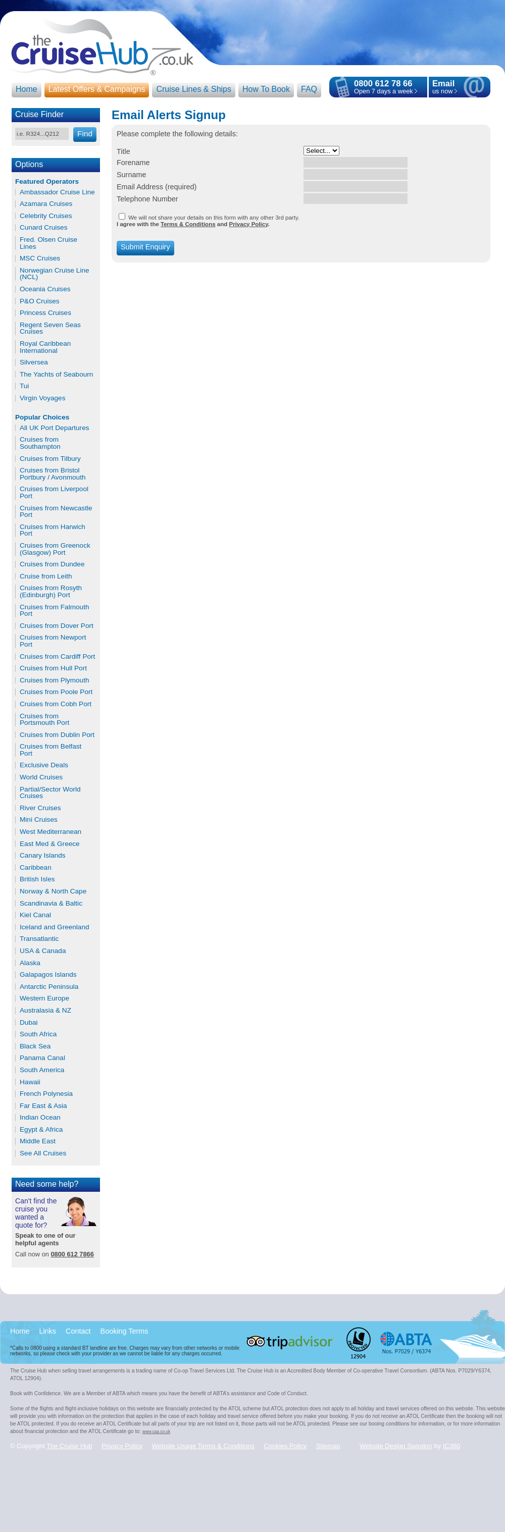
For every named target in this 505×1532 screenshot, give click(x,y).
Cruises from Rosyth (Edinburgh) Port (51, 591)
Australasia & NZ (45, 1010)
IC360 (452, 1446)
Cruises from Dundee (52, 564)
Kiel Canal (35, 915)
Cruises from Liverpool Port (54, 492)
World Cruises (41, 777)
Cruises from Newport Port (53, 641)
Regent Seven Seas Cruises (50, 328)
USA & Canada (43, 951)
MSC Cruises (40, 258)
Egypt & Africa (41, 1129)
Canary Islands (43, 855)
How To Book (266, 89)
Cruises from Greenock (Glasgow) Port (55, 549)
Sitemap (328, 1446)
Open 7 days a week (383, 91)
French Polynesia (46, 1093)
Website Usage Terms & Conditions (203, 1446)
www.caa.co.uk (156, 1431)
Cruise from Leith (46, 576)
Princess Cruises (45, 312)
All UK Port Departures (54, 428)
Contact (78, 1331)
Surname (131, 175)
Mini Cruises (39, 819)
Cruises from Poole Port (56, 692)
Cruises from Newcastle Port (56, 511)
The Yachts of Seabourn (56, 374)
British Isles (37, 879)
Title (123, 151)
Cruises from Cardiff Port (57, 656)
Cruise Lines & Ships (193, 89)
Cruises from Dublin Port (57, 734)
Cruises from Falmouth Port (54, 610)
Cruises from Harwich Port (52, 530)
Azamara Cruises (46, 203)
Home (26, 89)
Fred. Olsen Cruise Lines (48, 243)
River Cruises (40, 808)
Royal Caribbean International (45, 347)
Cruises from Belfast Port (50, 750)
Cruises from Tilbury (50, 458)
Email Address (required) (156, 187)
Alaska (30, 963)
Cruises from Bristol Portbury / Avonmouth (52, 474)
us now (443, 87)
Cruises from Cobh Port (55, 704)
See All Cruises (43, 1153)
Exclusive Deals (44, 765)
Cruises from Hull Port (53, 668)
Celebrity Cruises (46, 216)
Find (84, 133)
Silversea (34, 362)
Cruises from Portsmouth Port (44, 719)
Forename (133, 163)
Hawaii (30, 1082)
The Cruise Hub (69, 1446)
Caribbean (36, 867)
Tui (24, 386)
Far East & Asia (43, 1106)
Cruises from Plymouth (54, 680)
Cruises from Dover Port (56, 625)
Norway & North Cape (53, 891)
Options (29, 164)
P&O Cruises (40, 301)
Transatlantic (39, 938)
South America (42, 1070)
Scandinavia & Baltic (51, 903)
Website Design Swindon (396, 1446)
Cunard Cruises (43, 227)
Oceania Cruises (45, 289)
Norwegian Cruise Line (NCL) (54, 274)
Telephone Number (147, 199)
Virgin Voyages (42, 398)
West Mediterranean (50, 831)
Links (47, 1331)
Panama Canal (42, 1058)
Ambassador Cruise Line (57, 192)
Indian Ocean (40, 1117)
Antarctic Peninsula (49, 986)
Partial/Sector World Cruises (50, 793)
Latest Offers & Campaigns (96, 89)
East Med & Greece (50, 844)
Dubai (29, 1022)
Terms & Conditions (188, 224)
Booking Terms (124, 1331)
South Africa (38, 1034)
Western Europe (44, 998)
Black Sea (35, 1046)
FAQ (309, 89)
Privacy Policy (248, 224)
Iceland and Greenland (54, 927)
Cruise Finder (39, 114)
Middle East (38, 1141)
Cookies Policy (285, 1446)
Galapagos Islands (48, 974)
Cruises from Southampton (40, 443)
